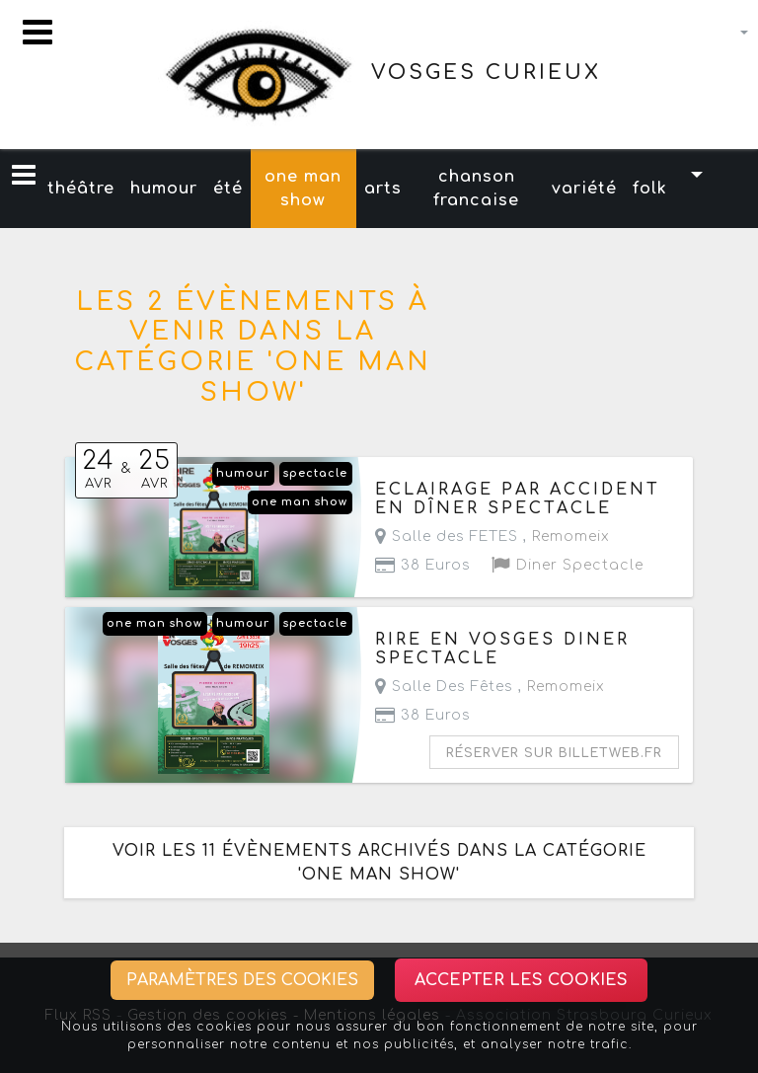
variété (584, 188)
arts (383, 188)
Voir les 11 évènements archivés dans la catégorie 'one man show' (379, 862)
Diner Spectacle (568, 565)
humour (163, 188)
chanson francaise (476, 188)
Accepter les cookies (521, 980)
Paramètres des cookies (242, 980)
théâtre (80, 188)
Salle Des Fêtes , (490, 686)
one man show (303, 188)
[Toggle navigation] (37, 32)
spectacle (315, 473)
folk (650, 188)
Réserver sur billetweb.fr (554, 753)
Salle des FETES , (492, 536)
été (228, 188)
